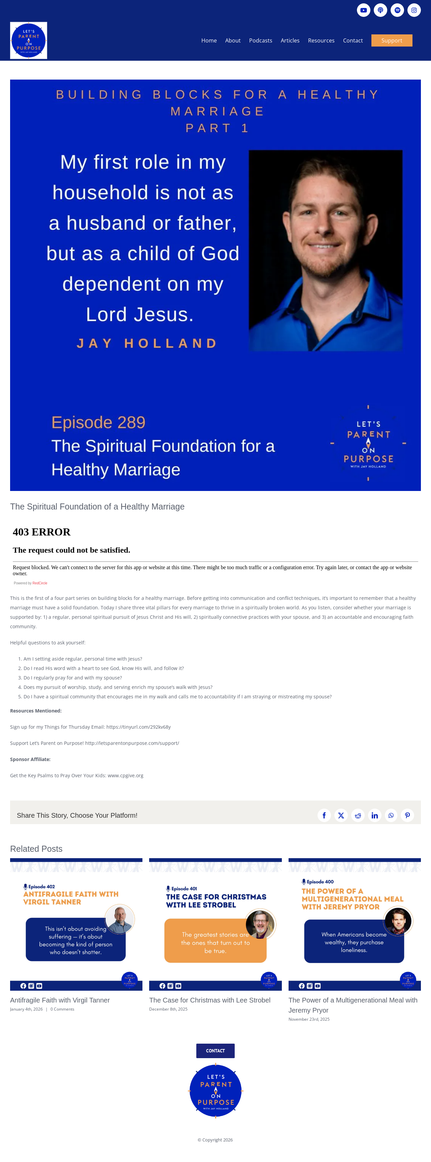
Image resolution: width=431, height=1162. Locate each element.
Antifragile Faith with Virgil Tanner (60, 1000)
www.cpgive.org (125, 775)
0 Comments (62, 1009)
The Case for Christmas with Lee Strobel (209, 1000)
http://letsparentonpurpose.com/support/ (132, 743)
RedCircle (40, 583)
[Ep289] (215, 285)
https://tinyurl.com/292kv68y (138, 727)
